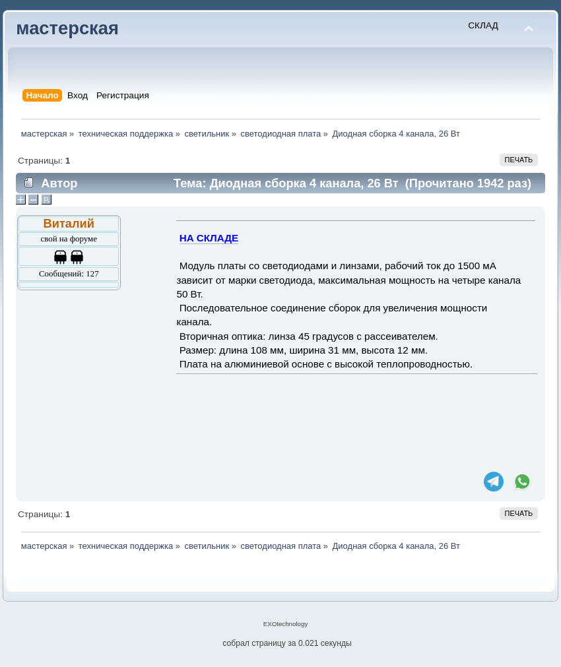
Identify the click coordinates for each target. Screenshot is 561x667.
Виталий (69, 223)
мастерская (67, 28)
